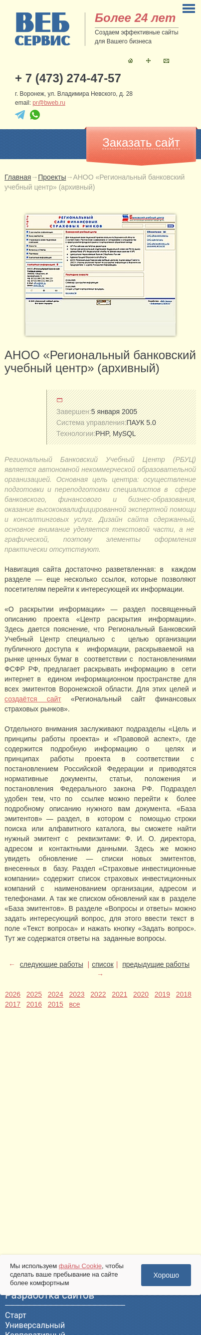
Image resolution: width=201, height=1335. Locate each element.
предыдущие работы (156, 964)
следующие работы (51, 964)
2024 (55, 994)
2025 (34, 994)
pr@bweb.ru (48, 102)
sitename (42, 28)
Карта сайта (148, 60)
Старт (15, 1315)
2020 (141, 994)
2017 (12, 1004)
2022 (98, 994)
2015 (55, 1004)
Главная (130, 60)
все (74, 1004)
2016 (34, 1004)
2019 (162, 994)
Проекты (52, 177)
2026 (12, 994)
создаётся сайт (32, 699)
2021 (119, 994)
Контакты (166, 60)
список (102, 964)
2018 (184, 994)
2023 (76, 994)
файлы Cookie (80, 1266)
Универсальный (35, 1325)
